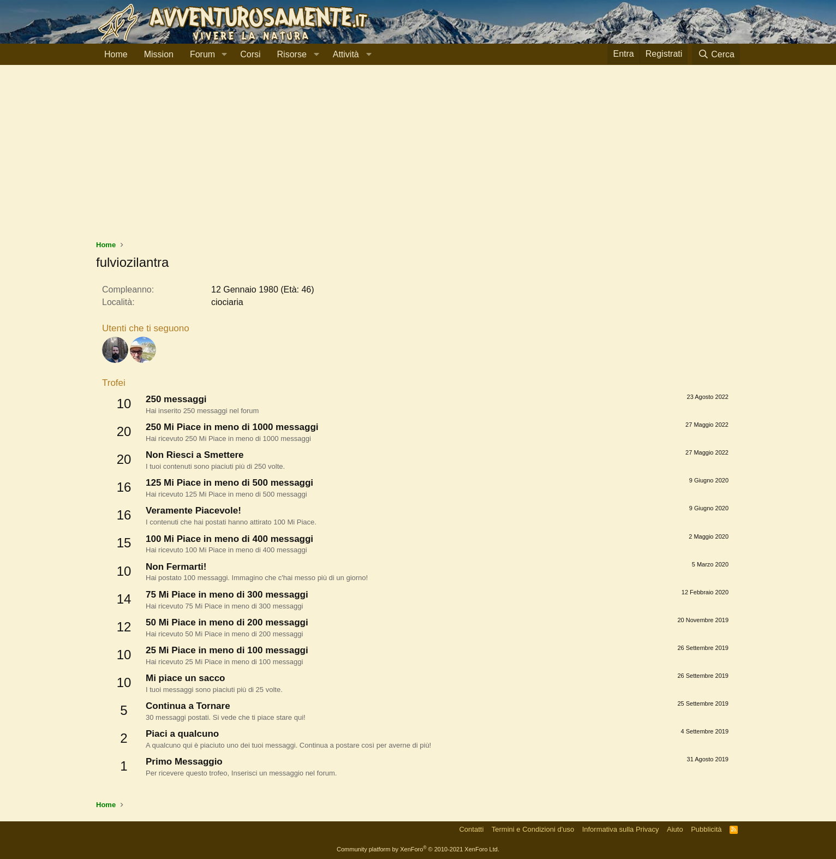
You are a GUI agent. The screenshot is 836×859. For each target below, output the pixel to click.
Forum (202, 54)
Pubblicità (706, 829)
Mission (159, 54)
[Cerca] (716, 54)
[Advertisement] (418, 157)
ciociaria (227, 302)
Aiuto (675, 829)
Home (116, 54)
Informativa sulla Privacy (620, 829)
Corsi (250, 54)
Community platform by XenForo (418, 849)
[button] (224, 54)
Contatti (471, 829)
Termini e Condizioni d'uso (533, 829)
